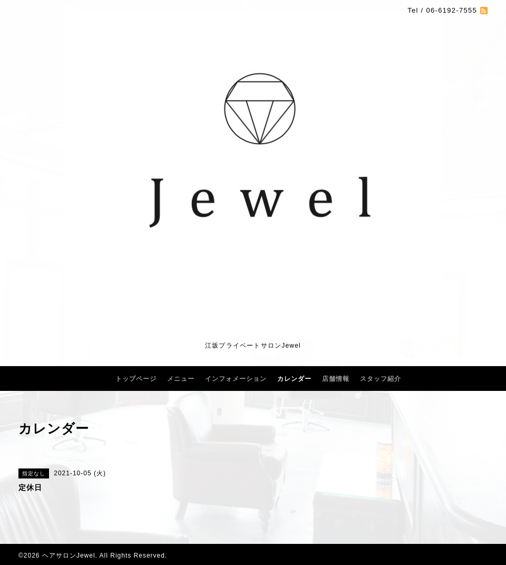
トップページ (136, 378)
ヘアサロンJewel (68, 555)
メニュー (180, 378)
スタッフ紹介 (380, 378)
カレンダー (294, 378)
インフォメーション (236, 378)
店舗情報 (335, 378)
